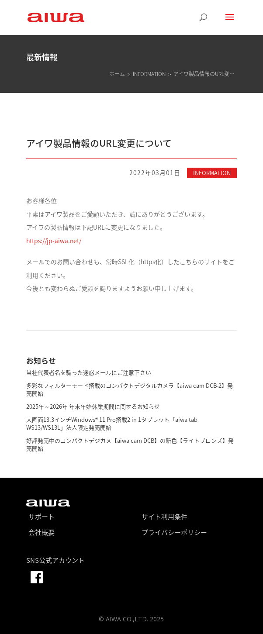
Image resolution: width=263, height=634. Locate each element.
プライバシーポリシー (174, 532)
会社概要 (41, 532)
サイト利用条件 (164, 516)
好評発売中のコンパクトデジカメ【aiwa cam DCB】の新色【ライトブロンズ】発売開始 (130, 444)
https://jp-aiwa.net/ (53, 240)
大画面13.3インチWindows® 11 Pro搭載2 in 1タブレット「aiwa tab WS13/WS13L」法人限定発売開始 (111, 423)
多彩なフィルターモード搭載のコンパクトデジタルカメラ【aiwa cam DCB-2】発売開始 (129, 389)
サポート (41, 516)
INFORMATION (212, 173)
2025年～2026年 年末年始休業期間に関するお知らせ (93, 406)
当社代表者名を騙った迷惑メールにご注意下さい (88, 372)
